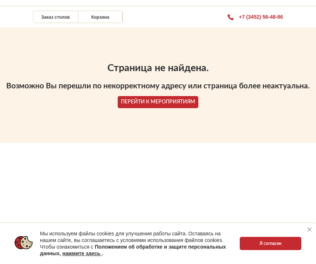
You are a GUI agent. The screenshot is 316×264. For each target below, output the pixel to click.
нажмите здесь (82, 253)
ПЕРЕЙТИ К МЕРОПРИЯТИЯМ (158, 101)
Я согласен (271, 243)
